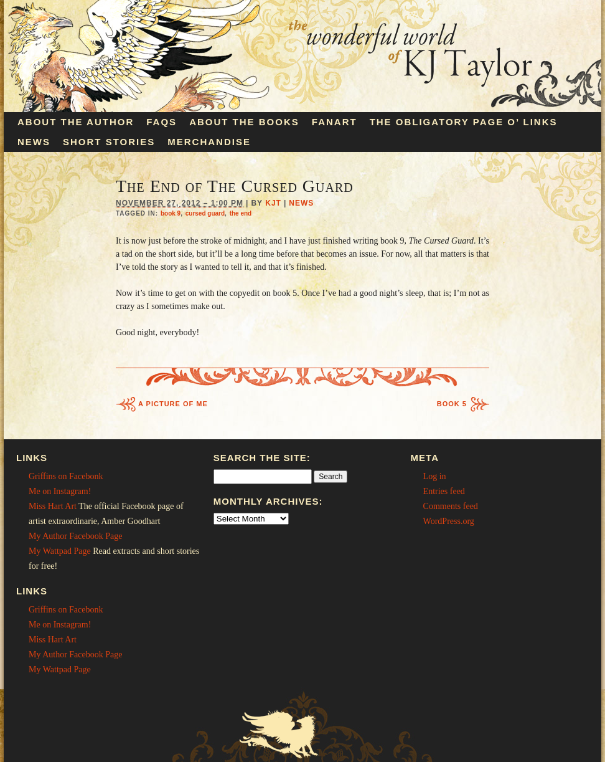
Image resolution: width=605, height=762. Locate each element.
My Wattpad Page (60, 551)
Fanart (334, 122)
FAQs (161, 122)
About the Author (75, 122)
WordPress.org (448, 521)
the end (241, 213)
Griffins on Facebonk (66, 476)
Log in (434, 476)
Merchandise (209, 141)
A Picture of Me (173, 403)
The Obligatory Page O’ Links (464, 122)
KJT (273, 203)
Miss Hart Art (53, 506)
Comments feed (450, 506)
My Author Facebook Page (75, 536)
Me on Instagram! (60, 491)
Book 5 (452, 403)
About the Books (244, 122)
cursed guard (205, 213)
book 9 (171, 213)
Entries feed (444, 491)
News (33, 141)
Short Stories (109, 141)
